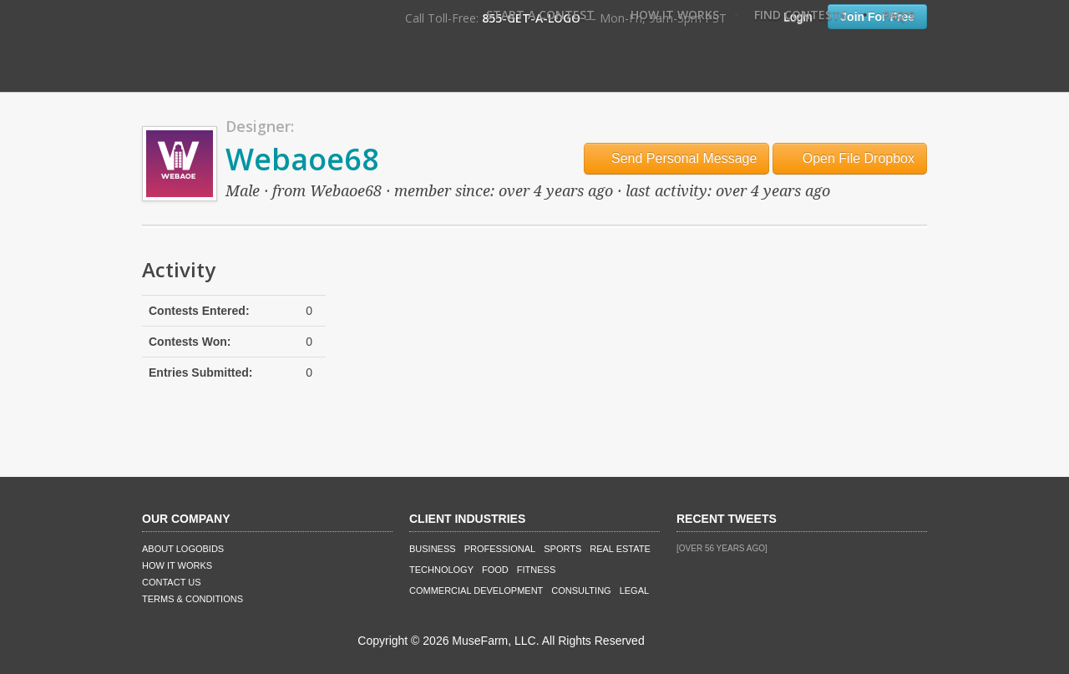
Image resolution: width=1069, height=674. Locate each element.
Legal (634, 590)
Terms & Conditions (192, 599)
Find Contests (800, 15)
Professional (500, 549)
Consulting (580, 590)
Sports (562, 549)
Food (495, 570)
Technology (441, 570)
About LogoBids (183, 549)
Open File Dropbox (849, 158)
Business (432, 549)
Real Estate (620, 549)
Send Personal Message (676, 158)
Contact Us (171, 582)
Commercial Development (476, 590)
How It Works (675, 15)
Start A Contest (540, 15)
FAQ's (898, 15)
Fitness (536, 570)
